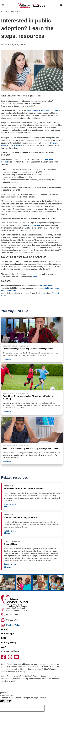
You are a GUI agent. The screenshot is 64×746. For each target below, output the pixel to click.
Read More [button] (7, 359)
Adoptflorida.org (46, 285)
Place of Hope (34, 225)
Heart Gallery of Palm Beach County (42, 110)
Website (8, 507)
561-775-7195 (10, 564)
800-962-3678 (10, 504)
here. (35, 277)
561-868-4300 (10, 531)
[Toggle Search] (61, 5)
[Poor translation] (8, 701)
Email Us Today (13, 625)
